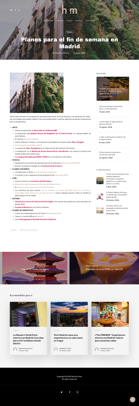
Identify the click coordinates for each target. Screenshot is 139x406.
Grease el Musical (23, 207)
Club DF (40, 216)
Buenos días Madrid (70, 163)
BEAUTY (79, 21)
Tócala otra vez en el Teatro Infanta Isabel (34, 202)
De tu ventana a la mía (53, 190)
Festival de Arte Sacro (52, 166)
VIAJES (69, 21)
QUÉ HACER (48, 21)
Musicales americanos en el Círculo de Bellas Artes (37, 184)
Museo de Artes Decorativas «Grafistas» (50, 151)
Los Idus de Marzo (46, 193)
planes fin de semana (28, 230)
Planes (69, 32)
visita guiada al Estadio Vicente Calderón (37, 219)
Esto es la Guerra (82, 190)
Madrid (13, 230)
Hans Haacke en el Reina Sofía (28, 145)
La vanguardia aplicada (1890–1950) (31, 157)
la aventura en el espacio (44, 172)
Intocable (19, 193)
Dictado (68, 190)
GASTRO (60, 21)
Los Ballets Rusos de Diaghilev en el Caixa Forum (49, 133)
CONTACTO (90, 21)
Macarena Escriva (62, 53)
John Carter (30, 193)
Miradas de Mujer (31, 139)
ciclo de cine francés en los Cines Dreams (35, 187)
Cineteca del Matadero (41, 181)
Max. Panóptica (33, 148)
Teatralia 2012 (61, 175)
